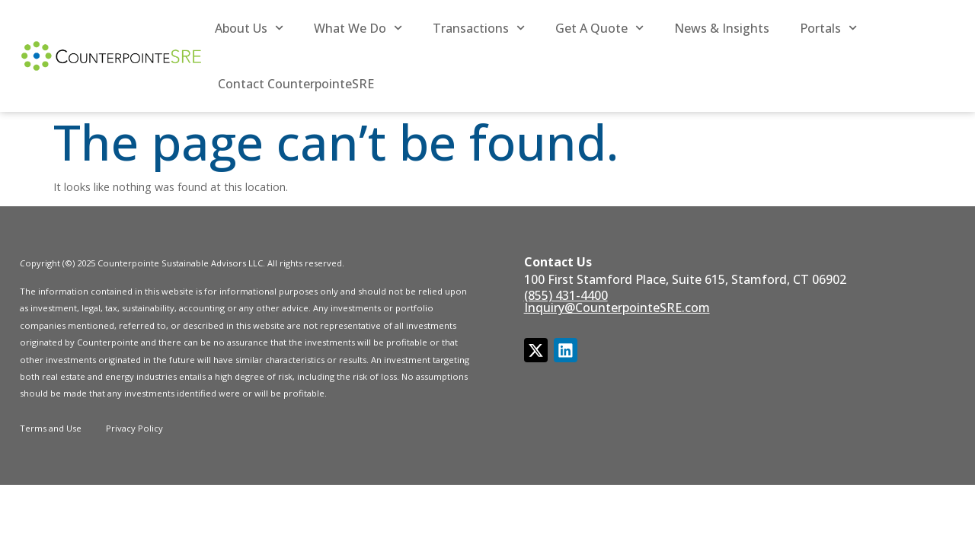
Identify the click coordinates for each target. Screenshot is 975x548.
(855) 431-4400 (566, 295)
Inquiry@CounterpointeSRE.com (617, 307)
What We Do (358, 28)
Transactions (479, 28)
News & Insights (721, 28)
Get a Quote (599, 28)
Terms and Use (51, 428)
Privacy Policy (134, 428)
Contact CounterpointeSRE (296, 83)
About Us (249, 28)
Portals (828, 28)
